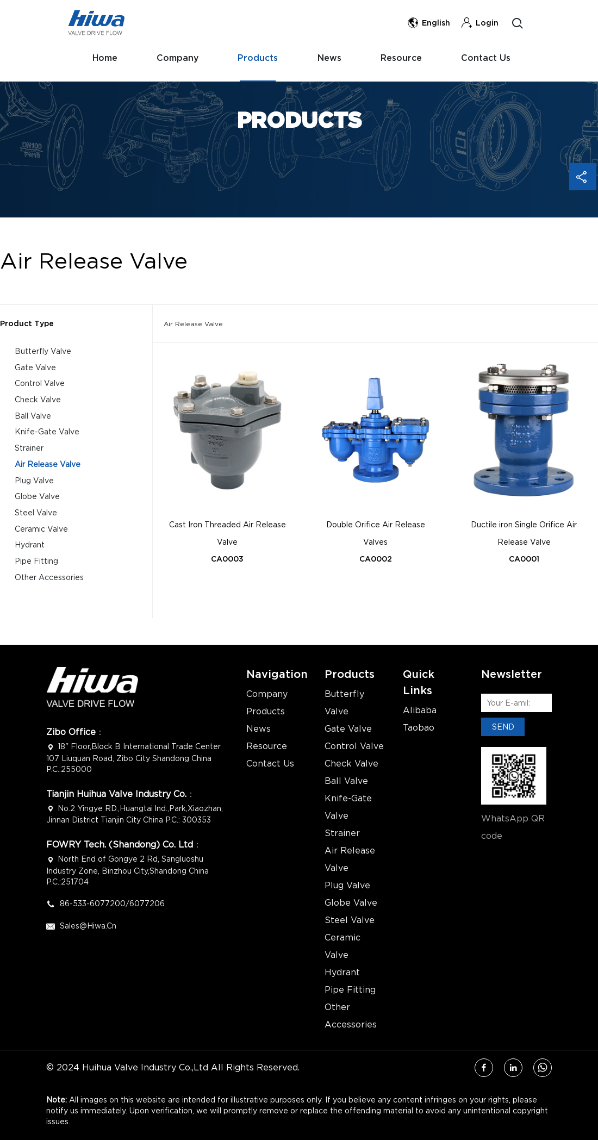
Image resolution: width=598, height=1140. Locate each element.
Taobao (418, 728)
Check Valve (38, 400)
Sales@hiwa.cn (88, 925)
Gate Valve (35, 367)
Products (259, 59)
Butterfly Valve (43, 351)
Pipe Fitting (36, 563)
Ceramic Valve (41, 530)
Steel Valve (36, 514)
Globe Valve (37, 498)
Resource (406, 59)
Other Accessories (49, 579)
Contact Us (113, 105)
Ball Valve (33, 416)
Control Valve (40, 383)
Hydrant (30, 547)
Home (101, 59)
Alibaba (420, 710)
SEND (503, 726)
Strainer (29, 449)
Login (480, 23)
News (332, 59)
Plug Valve (34, 481)
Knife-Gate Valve (47, 432)
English (428, 23)
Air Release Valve (47, 465)
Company (176, 59)
